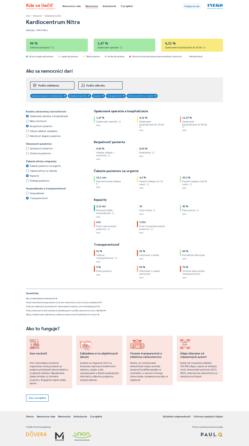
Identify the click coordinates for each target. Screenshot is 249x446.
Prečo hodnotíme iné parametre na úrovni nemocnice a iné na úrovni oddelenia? (64, 302)
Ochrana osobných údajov (208, 416)
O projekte (127, 5)
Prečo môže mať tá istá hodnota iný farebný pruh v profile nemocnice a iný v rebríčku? (66, 310)
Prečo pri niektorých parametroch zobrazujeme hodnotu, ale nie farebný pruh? (63, 306)
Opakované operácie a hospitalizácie (49, 95)
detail (98, 125)
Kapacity (99, 95)
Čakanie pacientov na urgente (142, 95)
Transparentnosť (116, 95)
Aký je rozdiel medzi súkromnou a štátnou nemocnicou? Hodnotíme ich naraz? (62, 314)
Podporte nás (191, 6)
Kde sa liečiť (40, 6)
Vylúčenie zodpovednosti (177, 416)
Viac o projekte (37, 397)
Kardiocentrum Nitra (53, 15)
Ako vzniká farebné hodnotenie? (41, 298)
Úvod (28, 15)
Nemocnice (91, 5)
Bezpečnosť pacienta (79, 95)
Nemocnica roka (71, 5)
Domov (30, 416)
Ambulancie (109, 5)
